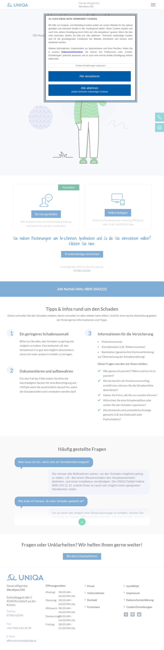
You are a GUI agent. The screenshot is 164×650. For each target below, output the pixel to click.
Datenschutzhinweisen (72, 52)
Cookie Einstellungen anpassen (90, 65)
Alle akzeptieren (89, 76)
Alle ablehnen (89, 90)
